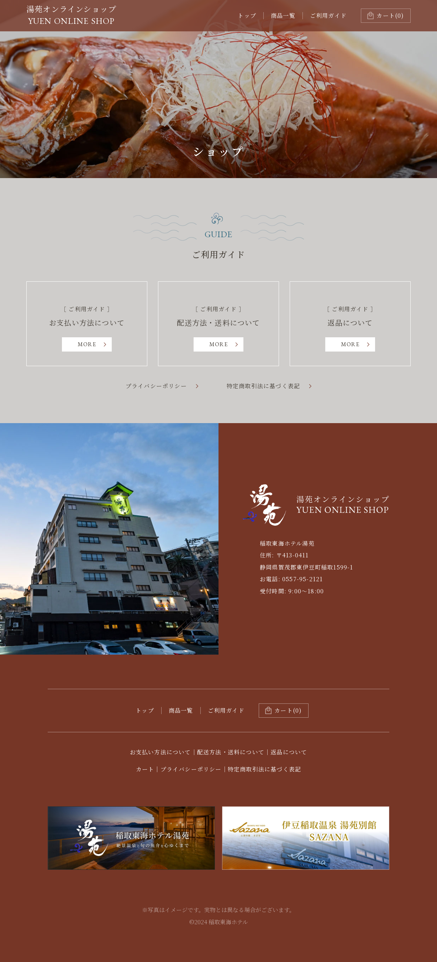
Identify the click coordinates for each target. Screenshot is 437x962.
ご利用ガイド (328, 15)
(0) (390, 15)
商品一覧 (283, 15)
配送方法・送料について (230, 752)
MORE (87, 344)
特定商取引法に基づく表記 (263, 386)
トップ (247, 15)
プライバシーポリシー (156, 386)
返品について (288, 752)
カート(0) (288, 710)
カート (145, 769)
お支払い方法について (160, 752)
